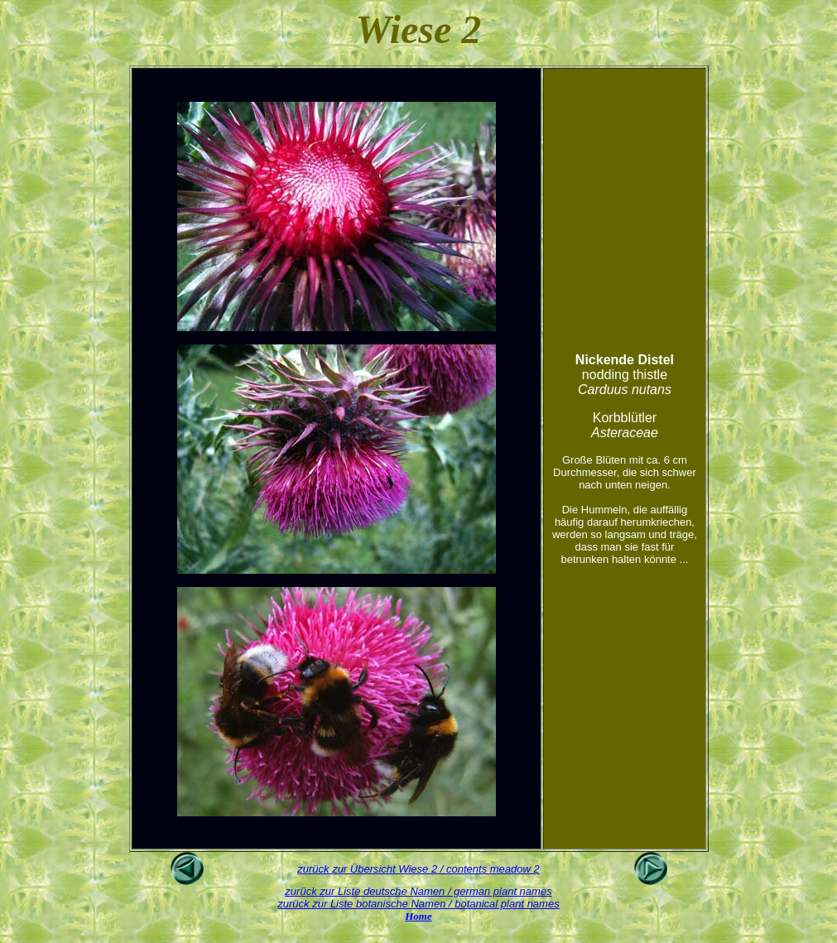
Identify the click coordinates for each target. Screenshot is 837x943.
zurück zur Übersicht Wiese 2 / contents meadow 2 (418, 869)
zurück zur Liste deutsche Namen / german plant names (418, 891)
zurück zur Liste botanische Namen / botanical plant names (418, 903)
